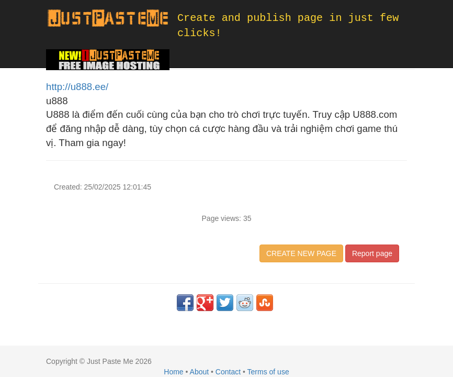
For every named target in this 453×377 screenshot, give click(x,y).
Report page (372, 253)
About (199, 372)
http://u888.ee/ (77, 86)
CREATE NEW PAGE (301, 253)
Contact (228, 372)
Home (173, 372)
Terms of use (268, 372)
